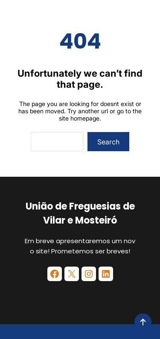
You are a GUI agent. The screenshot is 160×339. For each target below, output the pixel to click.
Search (108, 142)
